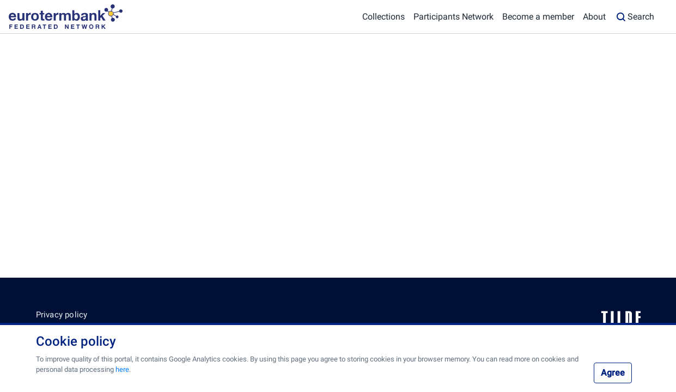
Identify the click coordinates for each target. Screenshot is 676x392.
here (122, 369)
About (594, 16)
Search (634, 16)
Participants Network (453, 16)
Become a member (538, 16)
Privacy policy (62, 315)
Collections (383, 16)
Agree (613, 372)
